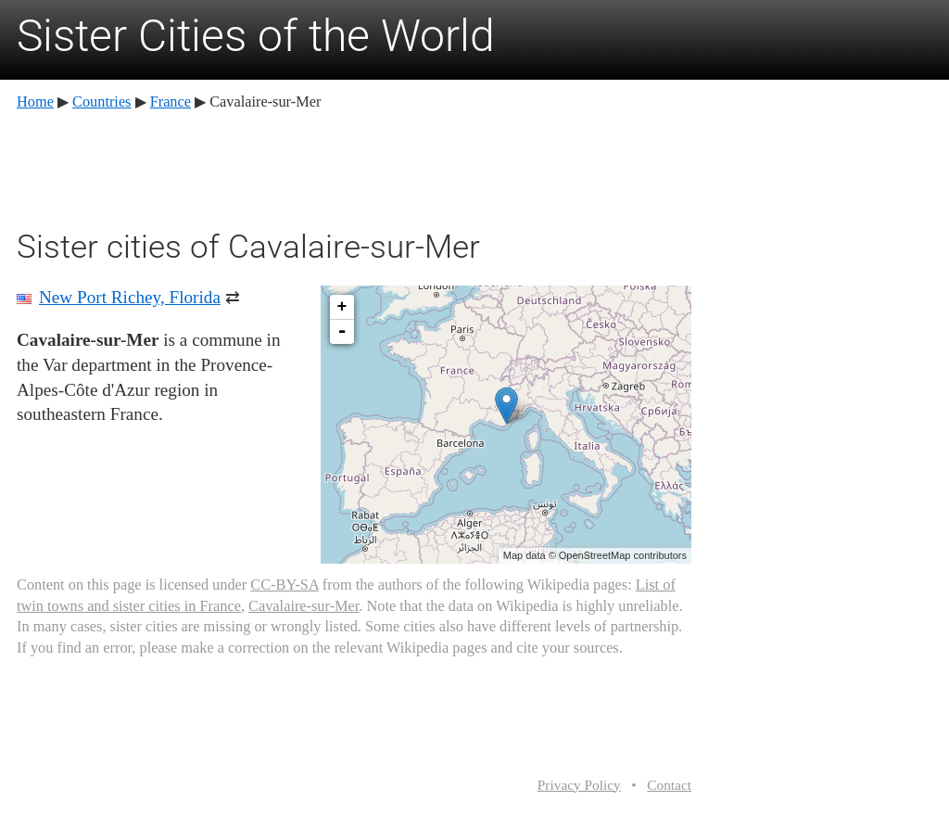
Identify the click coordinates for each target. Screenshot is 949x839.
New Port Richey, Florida (130, 297)
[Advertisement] (354, 167)
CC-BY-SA (284, 584)
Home (35, 101)
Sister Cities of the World (256, 35)
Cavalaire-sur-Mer (303, 606)
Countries (101, 101)
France (170, 101)
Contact (669, 785)
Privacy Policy (579, 785)
